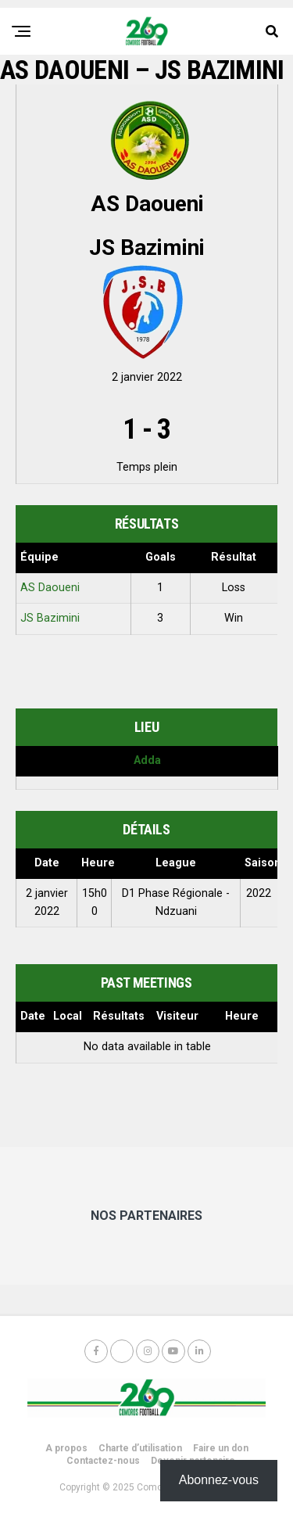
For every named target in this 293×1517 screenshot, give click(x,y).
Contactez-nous (103, 1460)
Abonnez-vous (219, 1480)
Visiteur (177, 1016)
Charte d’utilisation (140, 1448)
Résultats (119, 1016)
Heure (242, 1016)
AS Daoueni (50, 587)
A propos (66, 1448)
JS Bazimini (50, 618)
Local (67, 1016)
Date (32, 1016)
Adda (147, 760)
